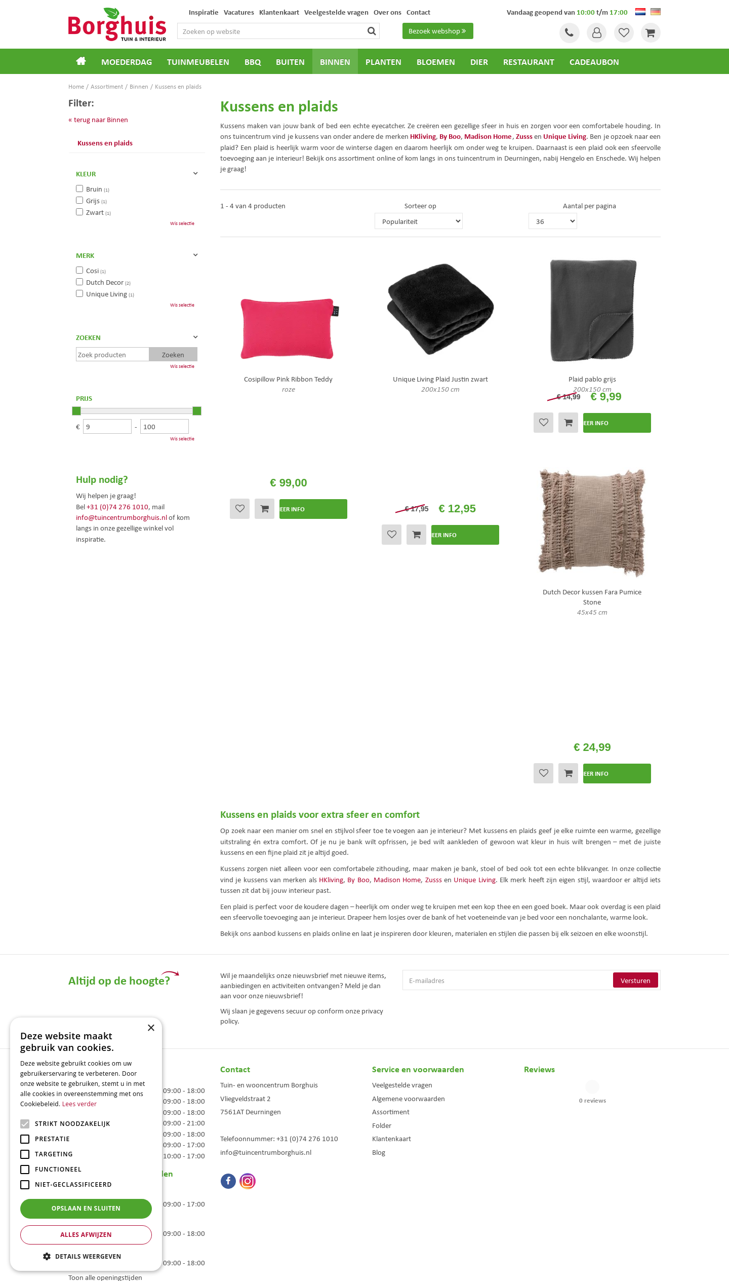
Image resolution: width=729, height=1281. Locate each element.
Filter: (81, 102)
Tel (567, 33)
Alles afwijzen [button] (86, 1234)
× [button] (150, 1028)
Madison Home (488, 136)
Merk (85, 255)
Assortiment (391, 990)
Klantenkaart (391, 1017)
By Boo (358, 757)
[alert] (86, 1144)
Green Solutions (367, 1265)
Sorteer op (420, 205)
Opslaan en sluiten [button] (86, 1208)
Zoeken (88, 337)
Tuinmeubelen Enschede (250, 1204)
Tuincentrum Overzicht (422, 1265)
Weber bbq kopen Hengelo (404, 1204)
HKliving (423, 136)
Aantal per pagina (589, 205)
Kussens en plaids (105, 142)
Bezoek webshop (438, 31)
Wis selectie (182, 223)
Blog (378, 1030)
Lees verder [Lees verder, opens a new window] (79, 1104)
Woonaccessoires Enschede (254, 1215)
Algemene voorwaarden (408, 977)
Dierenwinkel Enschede (400, 1193)
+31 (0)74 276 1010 (117, 506)
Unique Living (564, 136)
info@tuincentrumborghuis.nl (121, 517)
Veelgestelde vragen (402, 963)
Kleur (86, 173)
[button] (86, 1256)
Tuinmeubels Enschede (248, 1193)
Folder (381, 1004)
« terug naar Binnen (98, 119)
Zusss (524, 136)
